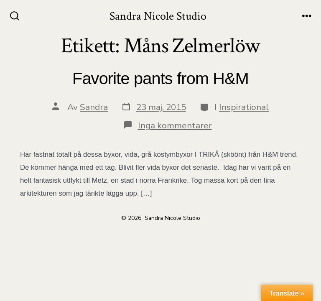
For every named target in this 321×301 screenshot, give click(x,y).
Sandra (94, 107)
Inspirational (244, 107)
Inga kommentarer (175, 125)
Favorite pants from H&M (160, 78)
